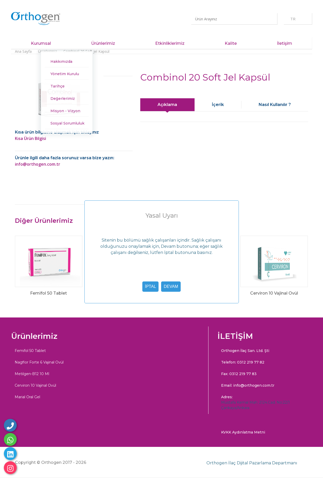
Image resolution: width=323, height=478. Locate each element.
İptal (150, 286)
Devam (171, 286)
